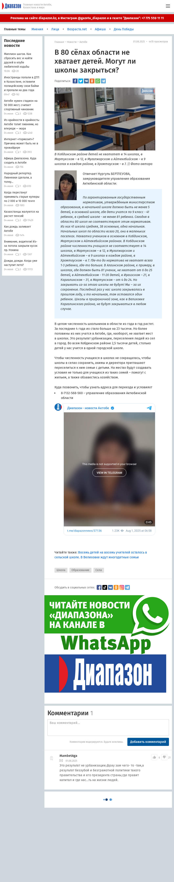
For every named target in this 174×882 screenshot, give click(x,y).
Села (98, 570)
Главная (59, 42)
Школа (61, 570)
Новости (72, 42)
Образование (80, 570)
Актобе (83, 42)
